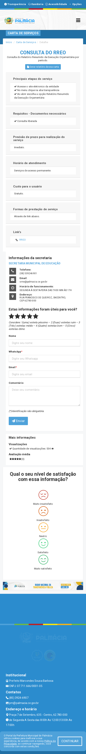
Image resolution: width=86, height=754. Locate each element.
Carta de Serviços (26, 42)
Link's (17, 232)
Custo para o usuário (27, 186)
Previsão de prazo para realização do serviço (39, 138)
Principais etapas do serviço (32, 79)
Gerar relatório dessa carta (43, 67)
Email (12, 367)
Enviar (18, 421)
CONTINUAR (69, 741)
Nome (12, 335)
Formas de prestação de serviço (35, 209)
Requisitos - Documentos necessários (39, 113)
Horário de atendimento (29, 163)
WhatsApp (15, 351)
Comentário (16, 382)
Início (9, 42)
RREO (22, 239)
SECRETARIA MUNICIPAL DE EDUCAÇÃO (34, 263)
